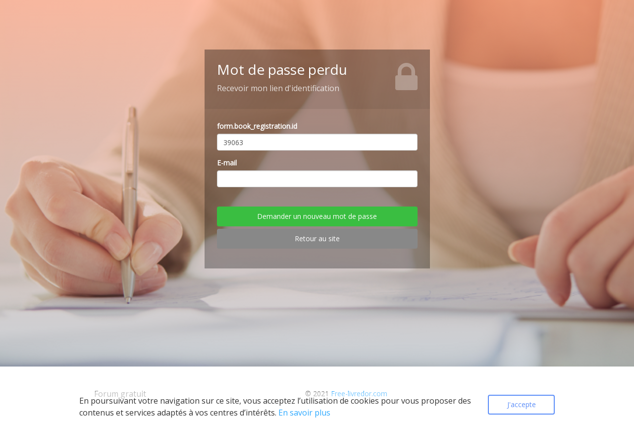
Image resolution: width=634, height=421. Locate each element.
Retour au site (317, 238)
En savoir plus (304, 412)
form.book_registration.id (257, 126)
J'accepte (521, 404)
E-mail (227, 162)
